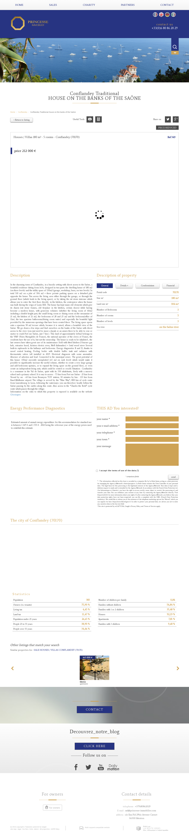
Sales (53, 4)
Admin (36, 829)
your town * (103, 439)
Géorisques (15, 394)
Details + (124, 285)
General (104, 285)
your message (104, 446)
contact (167, 4)
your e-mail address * (108, 425)
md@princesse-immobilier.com (140, 810)
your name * (103, 418)
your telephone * (106, 432)
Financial (171, 285)
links (31, 829)
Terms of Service (150, 506)
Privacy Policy (136, 506)
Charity (89, 4)
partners (128, 4)
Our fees (25, 829)
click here (94, 746)
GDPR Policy (55, 829)
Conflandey (22, 112)
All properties (45, 829)
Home (19, 4)
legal (19, 829)
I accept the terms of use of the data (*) (119, 470)
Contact (94, 709)
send (173, 477)
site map (13, 829)
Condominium (147, 285)
